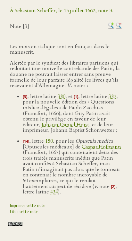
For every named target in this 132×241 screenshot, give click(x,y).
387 (112, 96)
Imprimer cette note (27, 205)
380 (61, 96)
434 (54, 191)
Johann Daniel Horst (65, 124)
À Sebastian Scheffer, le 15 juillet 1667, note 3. (61, 10)
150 (49, 141)
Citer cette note (24, 211)
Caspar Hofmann (101, 146)
